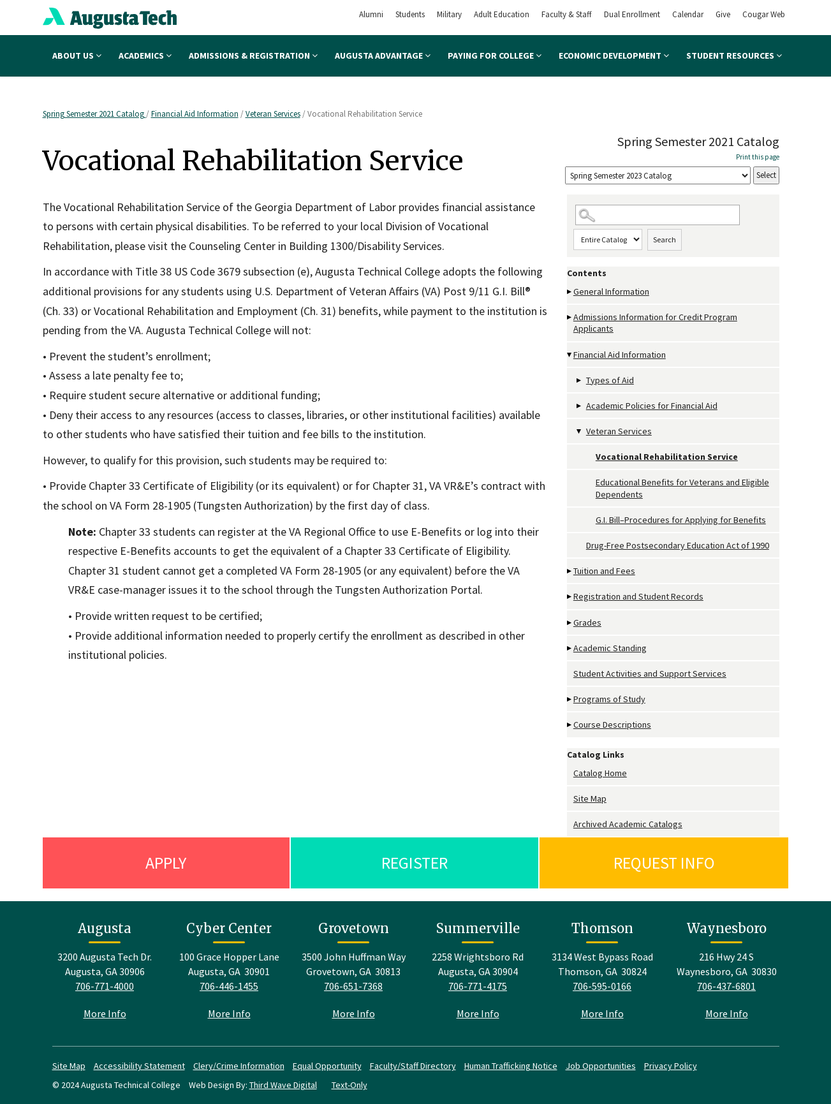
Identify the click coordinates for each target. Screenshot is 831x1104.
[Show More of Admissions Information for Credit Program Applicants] (570, 317)
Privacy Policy (670, 1065)
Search (664, 239)
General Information (611, 291)
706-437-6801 (726, 986)
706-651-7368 (353, 986)
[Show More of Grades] (570, 623)
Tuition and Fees (604, 571)
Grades (587, 622)
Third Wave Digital (283, 1085)
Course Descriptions (612, 724)
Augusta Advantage (382, 55)
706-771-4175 (477, 986)
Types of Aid (610, 380)
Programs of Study (609, 699)
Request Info (664, 862)
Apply (165, 862)
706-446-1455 (229, 986)
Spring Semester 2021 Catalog (94, 113)
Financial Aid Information (195, 113)
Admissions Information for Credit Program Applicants (655, 322)
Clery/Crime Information (238, 1065)
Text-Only (349, 1085)
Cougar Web (763, 14)
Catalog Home (600, 773)
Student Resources (734, 55)
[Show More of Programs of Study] (570, 699)
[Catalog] (658, 175)
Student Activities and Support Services (649, 673)
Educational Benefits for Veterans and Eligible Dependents (682, 487)
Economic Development (614, 55)
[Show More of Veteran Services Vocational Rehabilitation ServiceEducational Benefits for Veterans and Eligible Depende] (580, 431)
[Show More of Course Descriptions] (570, 725)
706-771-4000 (104, 986)
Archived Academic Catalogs (627, 824)
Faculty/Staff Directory (413, 1065)
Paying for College (494, 55)
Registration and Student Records (638, 596)
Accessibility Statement (139, 1065)
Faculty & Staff (566, 14)
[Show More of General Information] (570, 292)
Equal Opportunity (327, 1065)
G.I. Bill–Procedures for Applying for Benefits (681, 520)
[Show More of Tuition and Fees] (570, 571)
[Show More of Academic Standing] (570, 648)
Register (414, 862)
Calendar (687, 14)
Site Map (590, 798)
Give (723, 14)
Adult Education (501, 14)
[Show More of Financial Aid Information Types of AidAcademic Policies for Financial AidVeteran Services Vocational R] (570, 355)
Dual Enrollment (632, 14)
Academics (145, 55)
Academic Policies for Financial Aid (651, 405)
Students (410, 14)
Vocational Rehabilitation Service (667, 456)
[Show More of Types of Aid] (580, 380)
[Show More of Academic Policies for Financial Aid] (580, 406)
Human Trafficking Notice (510, 1065)
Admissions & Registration (253, 55)
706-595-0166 (602, 986)
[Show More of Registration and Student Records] (570, 597)
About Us (76, 55)
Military (449, 14)
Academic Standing (610, 648)
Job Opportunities (601, 1065)
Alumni (371, 14)
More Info (105, 1013)
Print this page (757, 156)
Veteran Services (273, 113)
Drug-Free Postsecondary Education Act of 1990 (677, 545)
